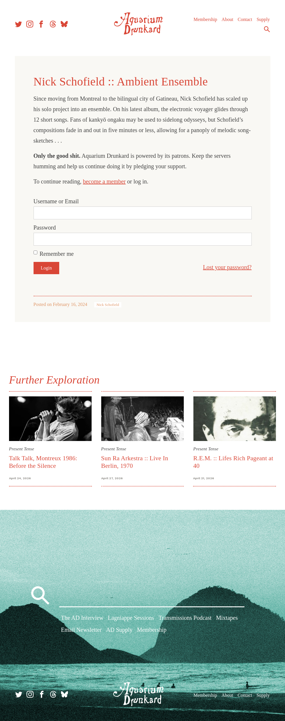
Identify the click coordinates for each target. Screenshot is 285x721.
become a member (104, 181)
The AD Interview (82, 618)
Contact (244, 20)
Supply (262, 20)
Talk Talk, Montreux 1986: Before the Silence (43, 462)
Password (45, 227)
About (227, 20)
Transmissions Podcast (184, 618)
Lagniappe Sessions (131, 618)
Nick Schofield (108, 305)
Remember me (57, 254)
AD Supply (119, 630)
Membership (205, 20)
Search (266, 30)
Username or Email (56, 201)
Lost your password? (227, 267)
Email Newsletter (81, 630)
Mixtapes (227, 618)
